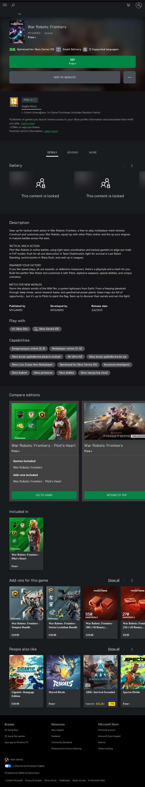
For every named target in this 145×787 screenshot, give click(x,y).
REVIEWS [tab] (72, 152)
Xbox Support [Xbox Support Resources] (57, 730)
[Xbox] (10, 13)
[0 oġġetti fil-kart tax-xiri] (129, 5)
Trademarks (64, 780)
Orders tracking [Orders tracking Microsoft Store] (105, 748)
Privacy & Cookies (33, 780)
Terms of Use (50, 780)
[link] (26, 544)
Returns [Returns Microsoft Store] (102, 742)
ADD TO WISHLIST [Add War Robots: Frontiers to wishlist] (65, 77)
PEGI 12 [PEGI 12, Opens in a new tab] (30, 100)
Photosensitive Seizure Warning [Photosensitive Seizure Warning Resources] (66, 748)
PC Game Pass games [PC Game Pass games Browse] (15, 736)
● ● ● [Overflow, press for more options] (129, 77)
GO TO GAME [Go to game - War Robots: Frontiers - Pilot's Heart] (44, 495)
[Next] (132, 165)
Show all (113, 580)
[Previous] (124, 165)
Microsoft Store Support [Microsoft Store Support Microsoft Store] (109, 736)
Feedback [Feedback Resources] (55, 736)
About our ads (79, 780)
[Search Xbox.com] (13, 5)
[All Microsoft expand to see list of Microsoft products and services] (4, 5)
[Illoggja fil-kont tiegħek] (138, 5)
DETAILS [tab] (52, 152)
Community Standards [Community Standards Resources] (61, 742)
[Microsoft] (72, 3)
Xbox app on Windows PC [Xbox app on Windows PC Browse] (16, 742)
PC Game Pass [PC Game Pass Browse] (11, 730)
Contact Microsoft (14, 780)
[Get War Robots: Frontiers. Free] (72, 62)
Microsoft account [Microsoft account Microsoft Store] (106, 730)
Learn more (28, 123)
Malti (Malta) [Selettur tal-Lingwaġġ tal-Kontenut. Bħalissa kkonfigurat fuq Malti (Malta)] (16, 759)
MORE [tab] (93, 152)
